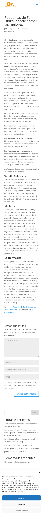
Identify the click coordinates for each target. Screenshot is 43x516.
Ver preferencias (21, 510)
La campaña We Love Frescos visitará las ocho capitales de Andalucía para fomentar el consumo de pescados (21, 432)
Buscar (34, 412)
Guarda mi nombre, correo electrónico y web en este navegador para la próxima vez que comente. (20, 385)
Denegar (21, 504)
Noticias (24, 29)
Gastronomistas (10, 312)
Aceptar (21, 498)
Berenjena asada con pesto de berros (18, 445)
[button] (39, 472)
